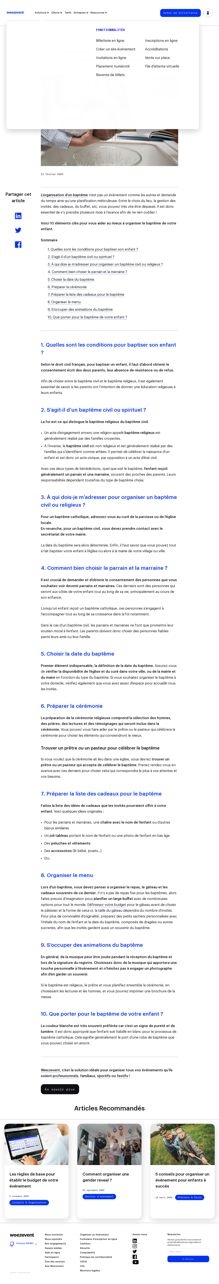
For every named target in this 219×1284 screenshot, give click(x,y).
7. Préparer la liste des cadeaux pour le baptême (86, 294)
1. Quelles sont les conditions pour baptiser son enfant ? (93, 249)
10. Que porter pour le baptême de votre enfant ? (87, 317)
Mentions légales (90, 1271)
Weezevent (15, 13)
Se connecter (208, 13)
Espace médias (53, 1248)
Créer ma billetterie (180, 13)
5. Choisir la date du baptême (71, 279)
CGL (82, 1266)
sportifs (104, 1076)
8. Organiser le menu (64, 302)
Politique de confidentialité (96, 1257)
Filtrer (110, 35)
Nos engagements (55, 1244)
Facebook (135, 1257)
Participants (52, 1257)
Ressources (98, 13)
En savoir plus (60, 1089)
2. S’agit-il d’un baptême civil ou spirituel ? (81, 257)
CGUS (83, 1262)
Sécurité (85, 1248)
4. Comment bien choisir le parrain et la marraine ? (87, 272)
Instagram (135, 1246)
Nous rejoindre (53, 1239)
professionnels (65, 1076)
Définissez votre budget (106, 905)
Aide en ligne (52, 1253)
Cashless (85, 1244)
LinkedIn (135, 1241)
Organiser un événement (94, 1235)
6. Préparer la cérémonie (67, 287)
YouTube (136, 1262)
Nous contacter (54, 1235)
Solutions (42, 13)
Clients (56, 13)
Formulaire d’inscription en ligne (98, 1239)
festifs (122, 1076)
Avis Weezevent (54, 1266)
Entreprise (81, 13)
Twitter (135, 1251)
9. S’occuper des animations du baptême (80, 309)
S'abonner (188, 1259)
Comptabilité (87, 1253)
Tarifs (68, 13)
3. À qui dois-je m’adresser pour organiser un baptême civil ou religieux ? (105, 264)
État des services (55, 1262)
